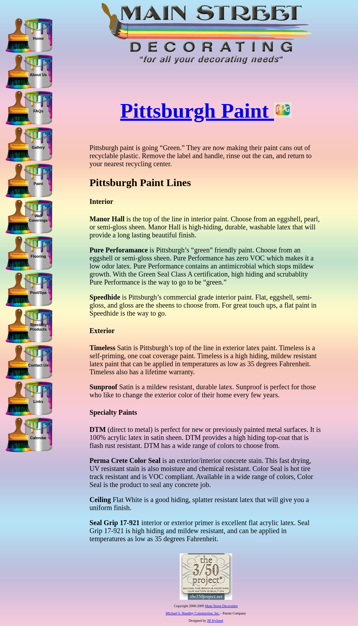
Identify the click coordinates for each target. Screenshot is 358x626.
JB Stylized (215, 621)
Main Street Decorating (221, 606)
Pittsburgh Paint (206, 110)
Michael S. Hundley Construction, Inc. (193, 613)
